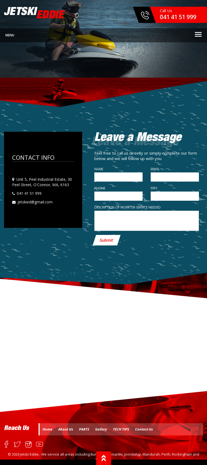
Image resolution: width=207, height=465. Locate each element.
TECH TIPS (121, 429)
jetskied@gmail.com (34, 201)
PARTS (84, 429)
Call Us (178, 14)
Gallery (101, 429)
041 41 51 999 (29, 193)
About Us (65, 429)
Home (47, 429)
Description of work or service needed (127, 207)
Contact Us (144, 429)
